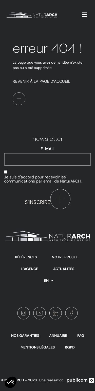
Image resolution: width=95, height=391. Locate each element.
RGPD (70, 347)
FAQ (80, 335)
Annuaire (58, 335)
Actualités (63, 269)
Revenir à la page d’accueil (41, 81)
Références (26, 257)
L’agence (29, 269)
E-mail (48, 149)
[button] (84, 14)
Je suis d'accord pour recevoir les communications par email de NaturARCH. (43, 179)
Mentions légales (38, 347)
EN (48, 280)
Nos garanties (25, 335)
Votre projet (65, 257)
